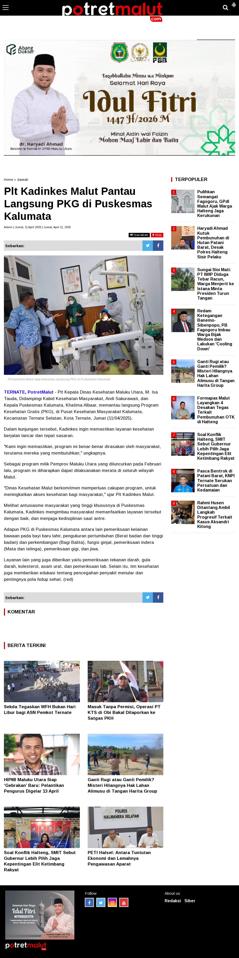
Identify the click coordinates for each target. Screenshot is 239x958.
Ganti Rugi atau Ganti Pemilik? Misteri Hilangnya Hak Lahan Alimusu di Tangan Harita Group (122, 785)
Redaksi (173, 901)
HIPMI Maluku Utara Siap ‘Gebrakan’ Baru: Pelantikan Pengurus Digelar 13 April (34, 785)
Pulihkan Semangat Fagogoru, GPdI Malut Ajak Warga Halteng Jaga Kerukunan (214, 204)
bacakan (139, 235)
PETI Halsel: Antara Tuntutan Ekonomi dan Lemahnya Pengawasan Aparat (119, 858)
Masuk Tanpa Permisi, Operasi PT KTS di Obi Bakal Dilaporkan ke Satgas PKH (124, 712)
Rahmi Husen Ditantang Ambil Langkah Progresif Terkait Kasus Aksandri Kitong (214, 515)
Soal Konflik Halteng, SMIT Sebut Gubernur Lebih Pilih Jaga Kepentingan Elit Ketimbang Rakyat (216, 446)
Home (8, 180)
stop (157, 235)
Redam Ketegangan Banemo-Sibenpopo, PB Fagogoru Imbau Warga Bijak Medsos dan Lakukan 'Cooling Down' (214, 330)
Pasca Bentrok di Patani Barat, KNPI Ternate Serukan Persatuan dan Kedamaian (216, 480)
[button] (233, 2)
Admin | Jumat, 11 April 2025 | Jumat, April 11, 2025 (37, 227)
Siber (189, 901)
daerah (22, 180)
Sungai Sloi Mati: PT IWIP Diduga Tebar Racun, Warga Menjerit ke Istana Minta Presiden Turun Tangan (215, 284)
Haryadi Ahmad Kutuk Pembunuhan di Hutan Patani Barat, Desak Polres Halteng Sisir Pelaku (213, 242)
